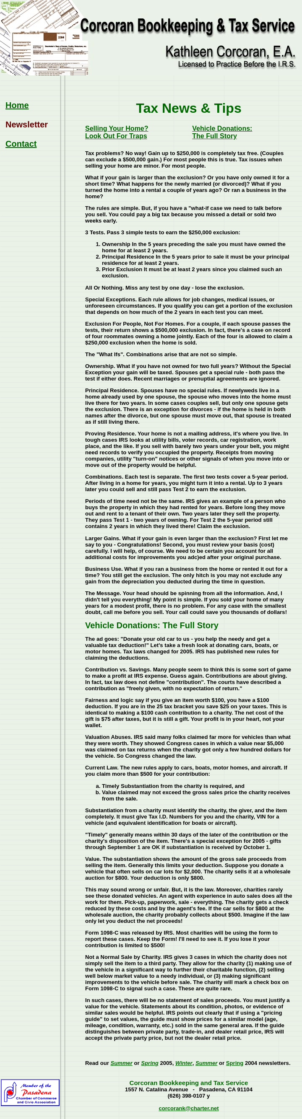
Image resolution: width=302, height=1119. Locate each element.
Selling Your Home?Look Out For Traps (116, 132)
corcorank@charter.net (189, 1108)
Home (17, 105)
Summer (121, 1063)
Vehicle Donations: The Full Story (222, 132)
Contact (20, 143)
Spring (150, 1063)
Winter (184, 1063)
